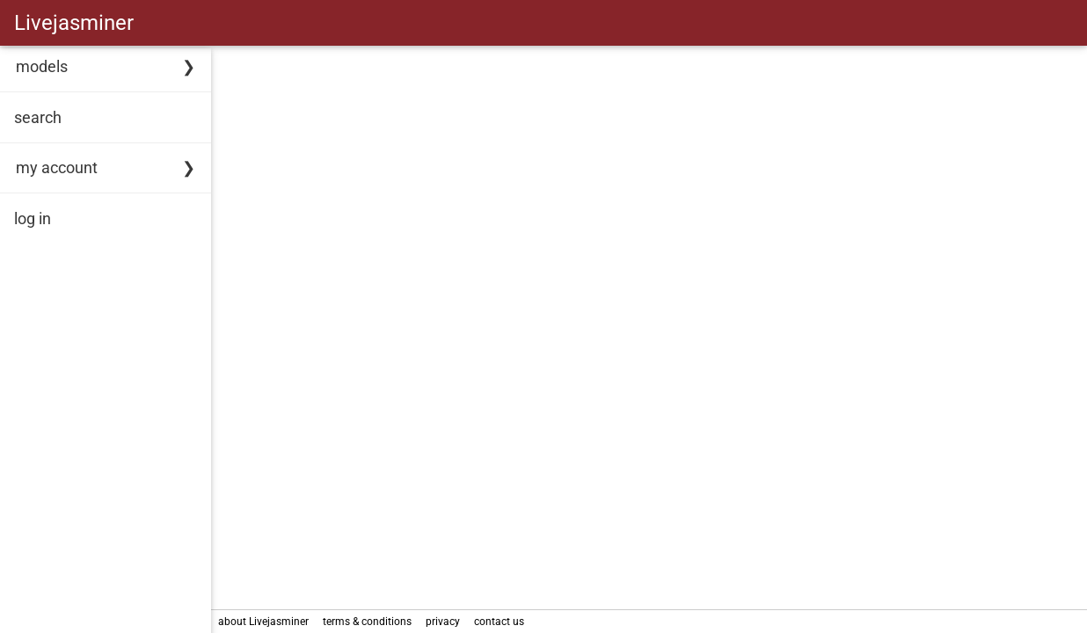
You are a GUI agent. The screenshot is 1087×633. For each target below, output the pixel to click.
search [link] (38, 117)
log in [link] (32, 218)
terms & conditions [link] (367, 621)
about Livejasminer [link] (263, 621)
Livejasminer (74, 23)
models (42, 66)
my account (57, 167)
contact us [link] (499, 621)
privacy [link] (443, 621)
